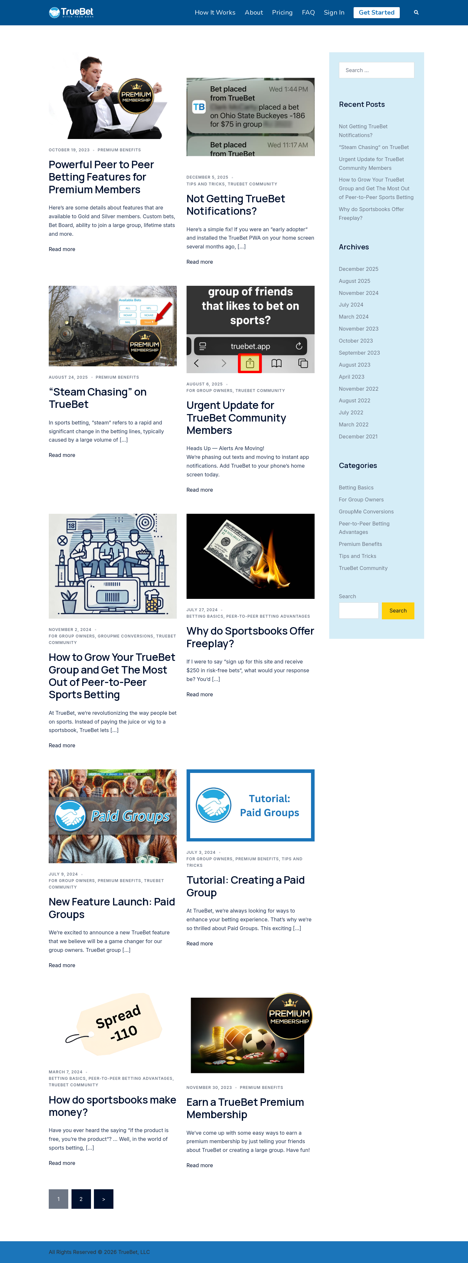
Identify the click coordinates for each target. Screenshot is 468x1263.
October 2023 (356, 340)
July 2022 (351, 412)
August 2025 (354, 281)
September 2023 (359, 352)
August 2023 (354, 364)
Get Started (377, 12)
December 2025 (359, 269)
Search (347, 596)
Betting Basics (205, 616)
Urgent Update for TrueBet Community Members (236, 417)
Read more (62, 249)
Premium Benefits (119, 149)
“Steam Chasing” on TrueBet (98, 398)
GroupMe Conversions (125, 636)
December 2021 (358, 436)
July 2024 (351, 304)
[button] (416, 12)
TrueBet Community (253, 184)
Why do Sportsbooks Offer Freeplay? (250, 637)
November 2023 (359, 328)
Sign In (334, 12)
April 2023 (352, 376)
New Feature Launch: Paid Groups (112, 907)
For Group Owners (210, 390)
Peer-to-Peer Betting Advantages (268, 616)
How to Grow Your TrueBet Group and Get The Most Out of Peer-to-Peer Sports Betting (112, 675)
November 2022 (359, 388)
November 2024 (359, 293)
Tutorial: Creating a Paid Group (246, 886)
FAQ (308, 12)
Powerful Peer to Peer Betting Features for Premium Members (101, 176)
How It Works (215, 12)
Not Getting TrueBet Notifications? (236, 204)
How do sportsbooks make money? (112, 1105)
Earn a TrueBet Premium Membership (245, 1108)
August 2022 (354, 400)
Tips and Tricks (206, 184)
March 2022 (354, 424)
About (254, 12)
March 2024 (354, 316)
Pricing (282, 12)
